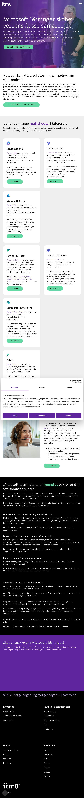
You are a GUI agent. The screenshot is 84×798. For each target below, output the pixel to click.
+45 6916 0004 (8, 711)
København (48, 754)
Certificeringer (49, 729)
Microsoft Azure (13, 205)
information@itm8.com (12, 716)
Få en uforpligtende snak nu (21, 105)
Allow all (68, 416)
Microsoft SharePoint (15, 312)
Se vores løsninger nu (18, 47)
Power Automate (18, 279)
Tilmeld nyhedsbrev (11, 750)
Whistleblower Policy (52, 720)
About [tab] (69, 387)
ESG (45, 725)
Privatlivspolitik (50, 711)
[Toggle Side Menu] (80, 3)
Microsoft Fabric (13, 364)
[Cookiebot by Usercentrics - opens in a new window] (71, 381)
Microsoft (47, 428)
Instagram (7, 759)
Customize (42, 416)
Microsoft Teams (53, 260)
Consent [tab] (14, 387)
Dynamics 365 (52, 153)
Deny (15, 416)
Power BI (21, 277)
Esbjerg (46, 763)
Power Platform (13, 260)
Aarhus (46, 759)
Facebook (7, 763)
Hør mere (51, 466)
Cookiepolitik (49, 716)
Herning (47, 750)
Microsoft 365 (12, 153)
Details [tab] (42, 387)
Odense (47, 768)
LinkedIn (6, 754)
